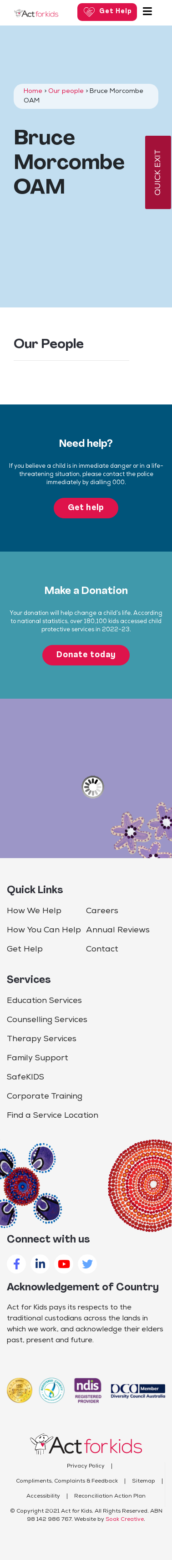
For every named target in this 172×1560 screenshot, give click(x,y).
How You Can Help (44, 930)
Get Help (25, 949)
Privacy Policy (86, 1466)
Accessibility (43, 1496)
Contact (102, 949)
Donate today (86, 655)
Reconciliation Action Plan (110, 1496)
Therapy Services (41, 1039)
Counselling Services (47, 1020)
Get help (86, 508)
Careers (102, 911)
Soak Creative (125, 1519)
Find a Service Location (52, 1115)
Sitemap (143, 1481)
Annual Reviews (118, 930)
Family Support (37, 1058)
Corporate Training (44, 1096)
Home (33, 91)
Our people (66, 91)
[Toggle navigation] (147, 12)
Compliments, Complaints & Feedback (67, 1481)
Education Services (44, 1001)
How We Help (34, 911)
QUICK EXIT (158, 172)
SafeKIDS (25, 1077)
